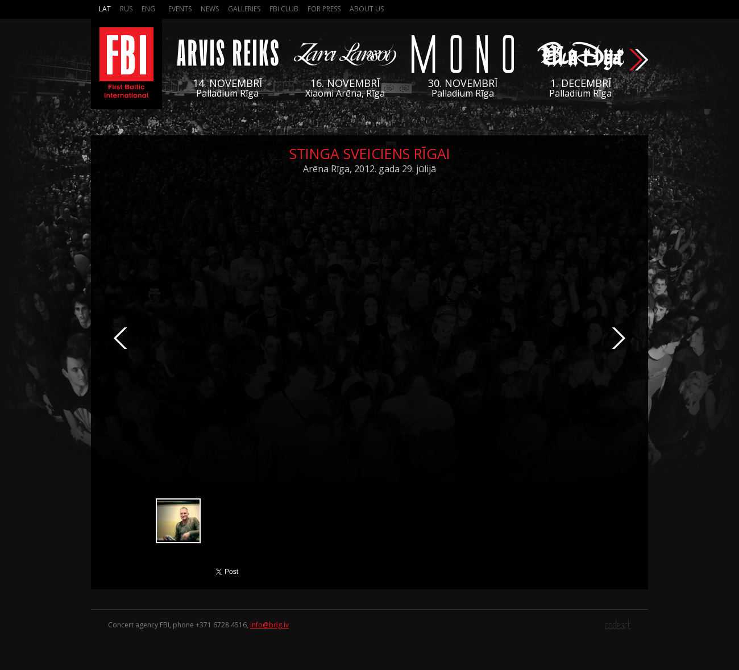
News (210, 9)
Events (180, 9)
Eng (148, 9)
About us (367, 9)
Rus (126, 9)
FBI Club (283, 9)
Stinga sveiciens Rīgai (369, 153)
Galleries (244, 9)
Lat (105, 9)
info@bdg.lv (269, 625)
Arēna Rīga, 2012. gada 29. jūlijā (369, 169)
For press (324, 9)
